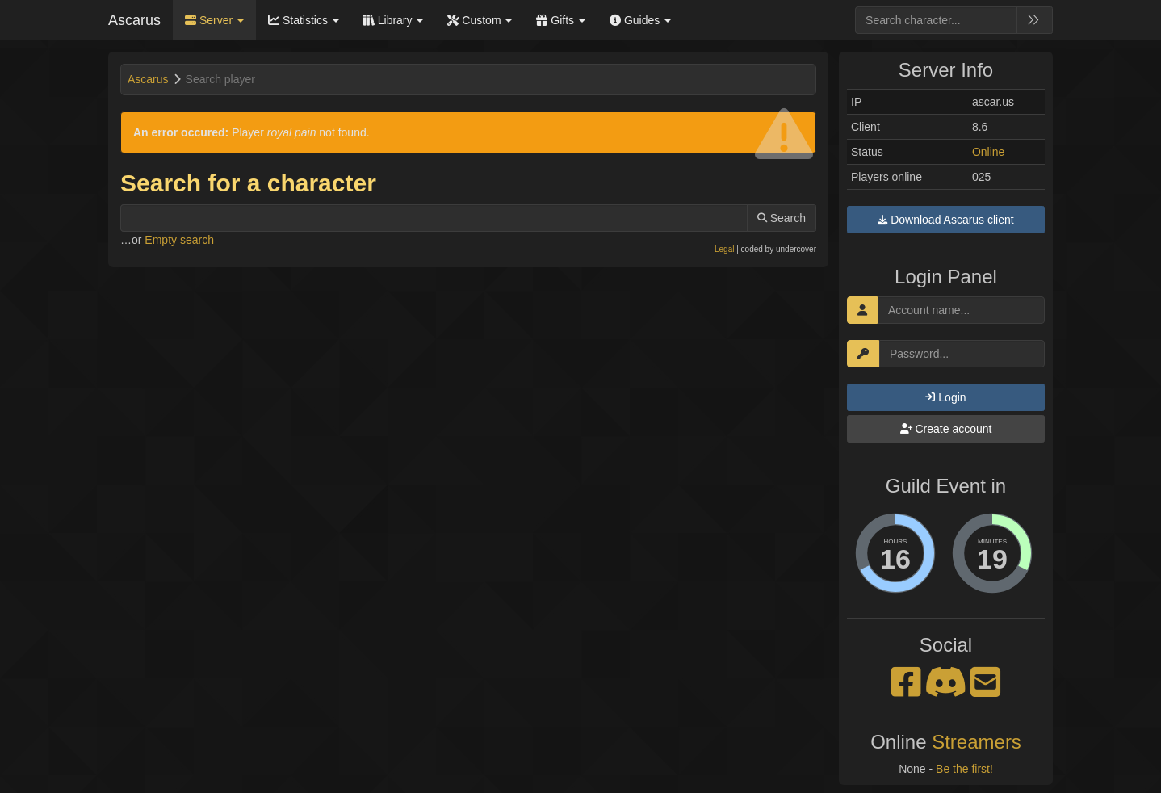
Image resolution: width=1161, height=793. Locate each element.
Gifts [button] (560, 20)
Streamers (976, 742)
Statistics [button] (303, 20)
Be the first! (964, 768)
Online (988, 151)
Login (945, 397)
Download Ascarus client (945, 219)
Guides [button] (640, 20)
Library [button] (393, 20)
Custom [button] (479, 20)
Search (781, 218)
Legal (724, 249)
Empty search (179, 239)
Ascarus (134, 20)
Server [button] (214, 20)
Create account (946, 428)
